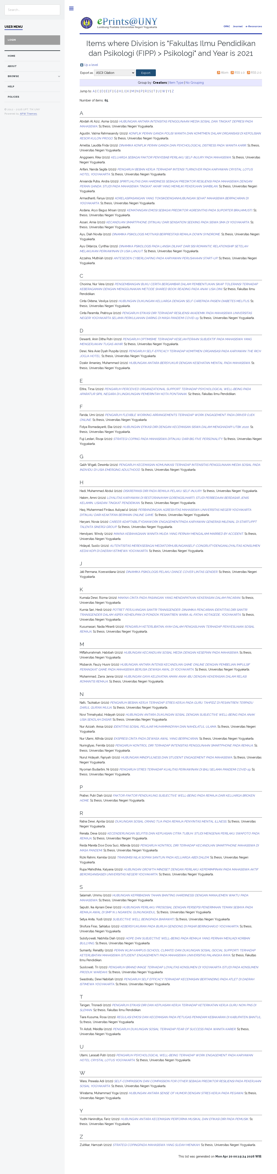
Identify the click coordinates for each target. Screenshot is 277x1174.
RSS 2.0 (256, 72)
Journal (238, 26)
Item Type (176, 82)
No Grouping (195, 82)
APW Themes (28, 113)
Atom (224, 72)
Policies (13, 96)
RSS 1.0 (240, 72)
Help (11, 86)
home (11, 56)
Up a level (91, 65)
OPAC (226, 26)
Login (12, 40)
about (12, 66)
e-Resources (254, 26)
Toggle (71, 8)
